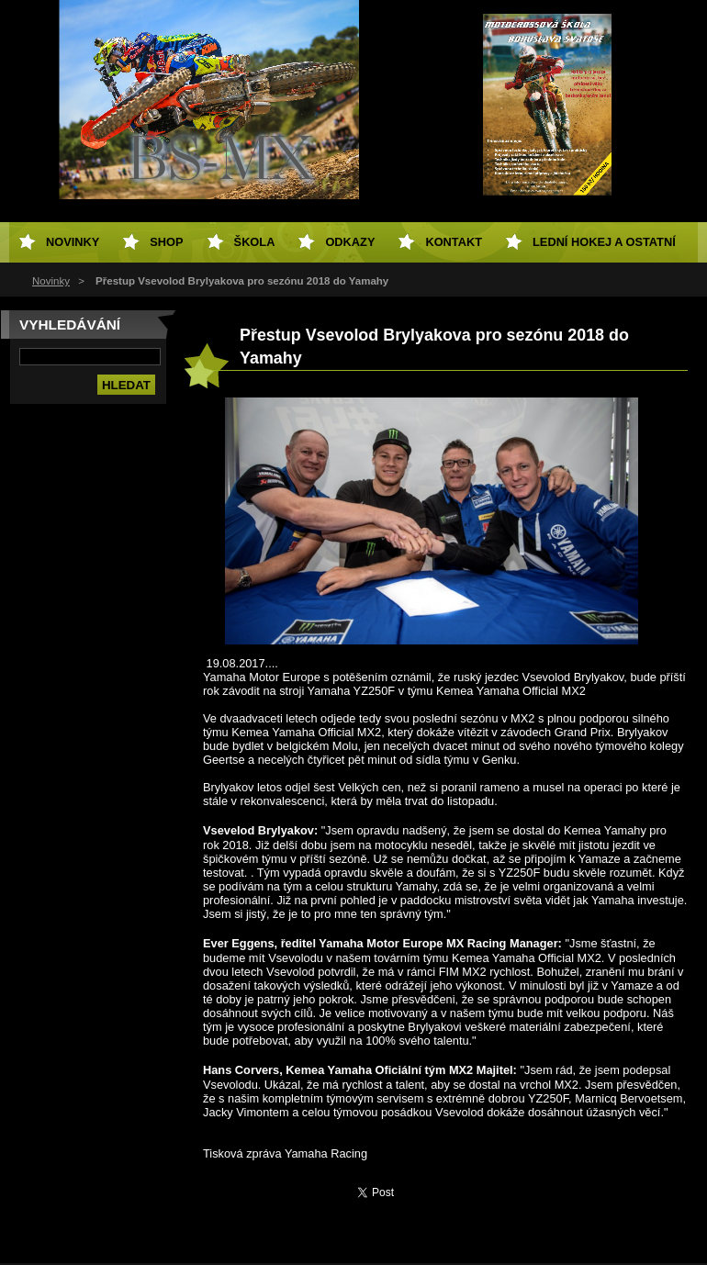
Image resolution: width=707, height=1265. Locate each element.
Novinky (51, 280)
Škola (254, 242)
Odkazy (350, 242)
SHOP (166, 242)
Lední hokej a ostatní (604, 242)
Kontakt (453, 242)
